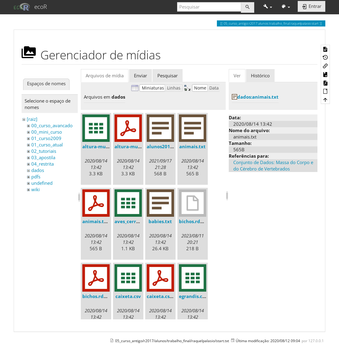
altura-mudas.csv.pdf (139, 146)
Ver (237, 75)
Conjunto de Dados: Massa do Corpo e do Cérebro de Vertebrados (273, 165)
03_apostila (43, 157)
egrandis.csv (193, 296)
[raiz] (32, 119)
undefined (42, 183)
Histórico (260, 75)
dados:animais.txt (258, 97)
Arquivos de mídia (105, 75)
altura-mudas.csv (102, 146)
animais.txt (192, 146)
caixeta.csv (128, 296)
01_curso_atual (47, 145)
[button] (268, 7)
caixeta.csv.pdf (164, 296)
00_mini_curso (46, 132)
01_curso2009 (46, 138)
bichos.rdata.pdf (101, 296)
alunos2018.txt (164, 146)
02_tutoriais (43, 151)
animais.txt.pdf (100, 221)
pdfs (35, 177)
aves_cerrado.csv (134, 221)
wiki (35, 189)
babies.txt (160, 221)
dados (37, 170)
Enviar (140, 75)
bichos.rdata (193, 221)
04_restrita (42, 164)
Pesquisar (167, 75)
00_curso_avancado (52, 125)
